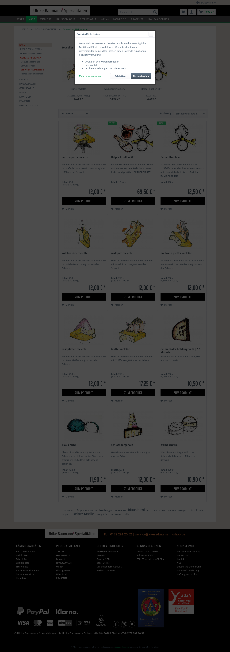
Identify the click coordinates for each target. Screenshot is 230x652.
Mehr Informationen (90, 75)
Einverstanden (141, 76)
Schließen (120, 76)
